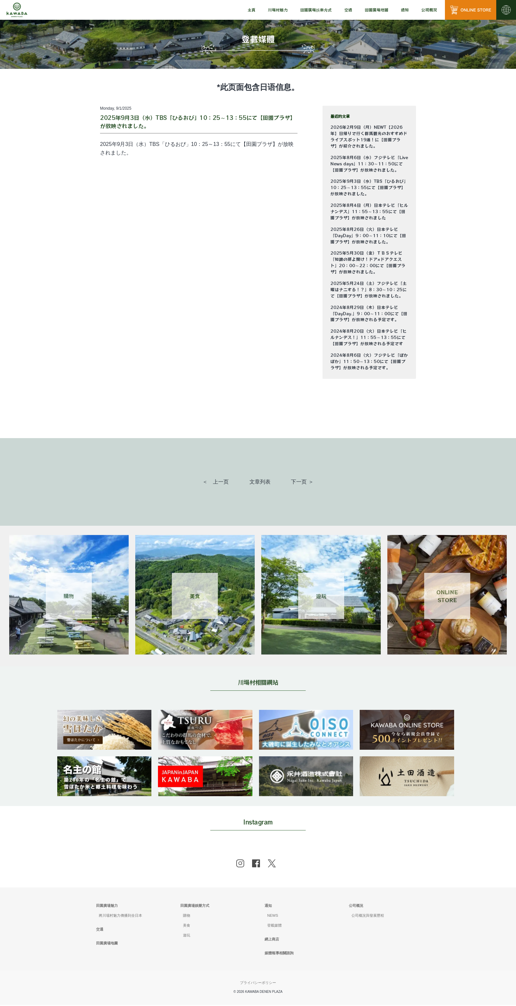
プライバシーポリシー (258, 983)
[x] (272, 864)
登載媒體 (274, 926)
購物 (186, 916)
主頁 (251, 10)
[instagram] (240, 864)
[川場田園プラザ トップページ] (17, 10)
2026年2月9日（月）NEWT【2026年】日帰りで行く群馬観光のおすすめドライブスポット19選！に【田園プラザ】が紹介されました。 (368, 136)
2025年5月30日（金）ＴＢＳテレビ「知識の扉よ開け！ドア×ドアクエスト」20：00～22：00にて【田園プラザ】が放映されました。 (367, 262)
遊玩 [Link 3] (321, 596)
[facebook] (256, 864)
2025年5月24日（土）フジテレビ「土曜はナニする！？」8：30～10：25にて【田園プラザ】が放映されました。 (368, 289)
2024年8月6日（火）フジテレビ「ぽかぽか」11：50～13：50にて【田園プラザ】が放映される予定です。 (369, 361)
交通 (348, 10)
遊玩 (186, 936)
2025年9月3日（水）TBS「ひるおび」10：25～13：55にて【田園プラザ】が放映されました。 (369, 187)
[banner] (105, 714)
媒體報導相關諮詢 (279, 954)
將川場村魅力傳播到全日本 (120, 916)
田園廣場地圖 (376, 10)
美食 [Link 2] (195, 596)
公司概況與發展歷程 (367, 916)
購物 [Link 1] (69, 596)
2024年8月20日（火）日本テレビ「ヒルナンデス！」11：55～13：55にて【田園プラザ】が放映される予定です (368, 337)
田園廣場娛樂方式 (194, 906)
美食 (186, 926)
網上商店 (272, 940)
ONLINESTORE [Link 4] (447, 596)
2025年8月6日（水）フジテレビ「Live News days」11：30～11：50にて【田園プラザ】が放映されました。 (369, 163)
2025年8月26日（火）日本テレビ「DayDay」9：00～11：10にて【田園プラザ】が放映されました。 (368, 235)
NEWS (272, 916)
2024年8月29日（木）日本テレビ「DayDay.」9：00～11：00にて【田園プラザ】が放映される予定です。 (368, 313)
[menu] (251, 10)
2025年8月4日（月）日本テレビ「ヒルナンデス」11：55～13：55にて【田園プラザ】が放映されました (369, 211)
